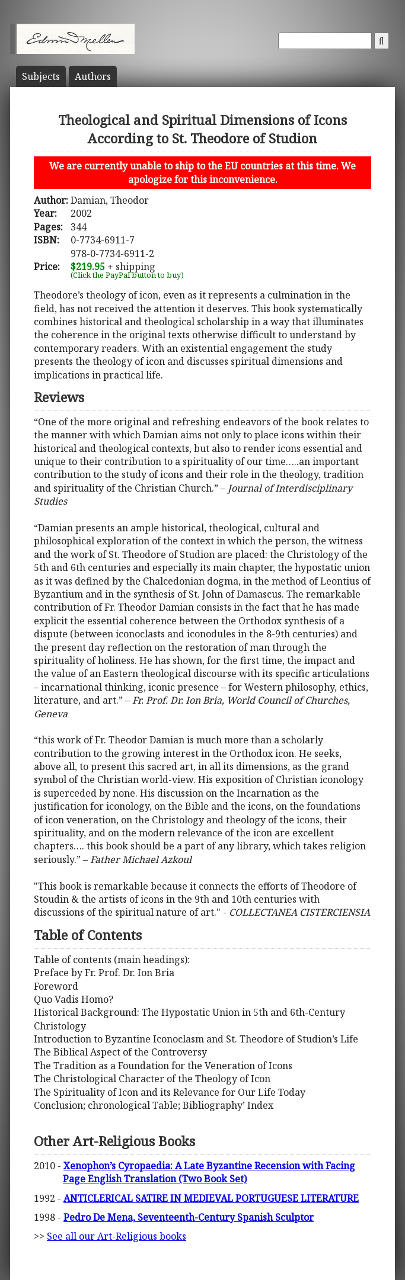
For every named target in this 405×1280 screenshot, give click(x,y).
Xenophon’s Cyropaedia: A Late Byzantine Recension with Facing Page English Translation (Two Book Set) (209, 1172)
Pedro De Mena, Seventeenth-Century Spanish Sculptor (188, 1217)
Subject (41, 76)
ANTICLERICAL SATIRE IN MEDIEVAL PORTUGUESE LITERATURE (211, 1198)
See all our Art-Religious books (116, 1236)
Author (93, 76)
